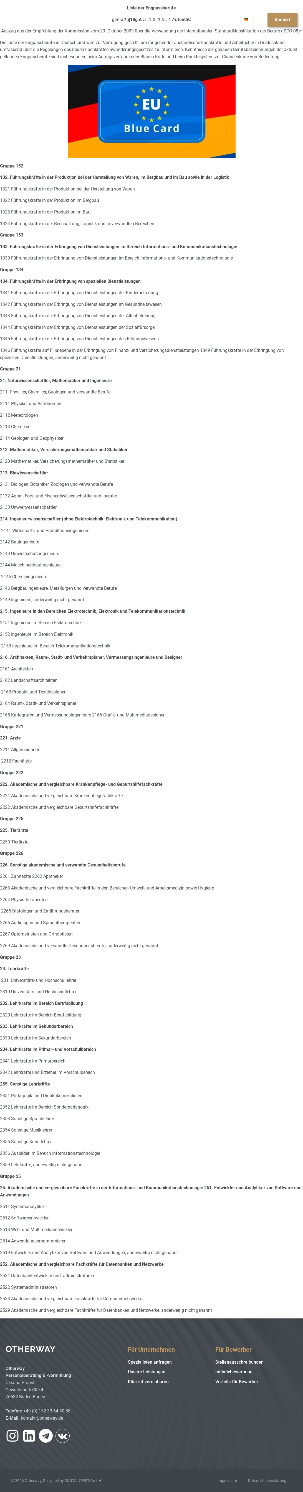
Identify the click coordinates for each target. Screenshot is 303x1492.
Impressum (227, 1480)
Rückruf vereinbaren (148, 1381)
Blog (194, 19)
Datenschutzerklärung (267, 1480)
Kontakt (282, 19)
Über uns (221, 19)
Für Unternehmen (107, 19)
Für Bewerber (159, 19)
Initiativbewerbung (233, 1371)
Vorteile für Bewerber (236, 1381)
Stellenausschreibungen (239, 1362)
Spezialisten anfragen (150, 1362)
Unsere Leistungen (146, 1371)
